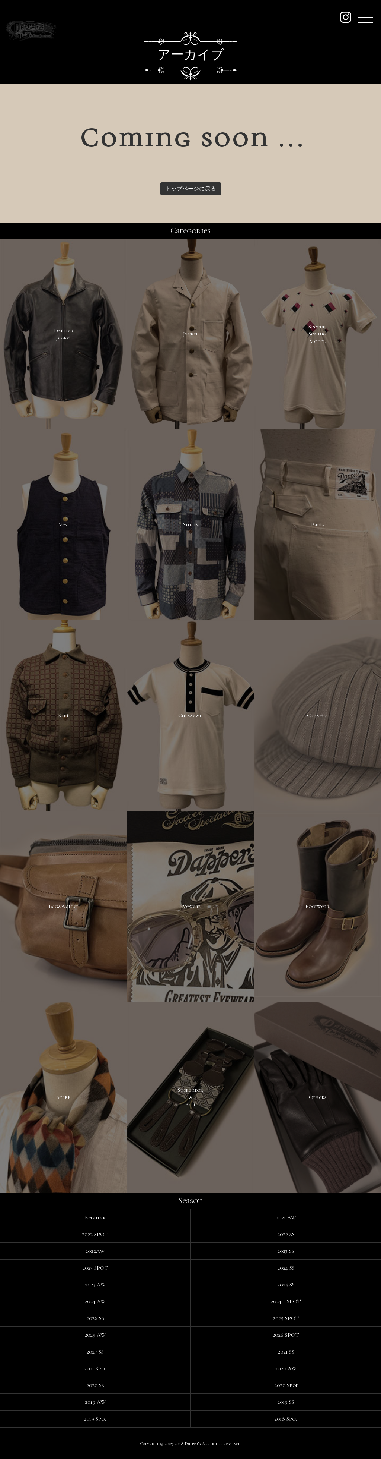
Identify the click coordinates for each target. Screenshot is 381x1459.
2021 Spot (95, 1368)
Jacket (190, 333)
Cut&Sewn (190, 715)
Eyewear (190, 906)
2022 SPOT (95, 1234)
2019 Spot (95, 1418)
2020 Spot (286, 1385)
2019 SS (285, 1402)
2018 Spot (285, 1418)
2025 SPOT (286, 1318)
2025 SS (286, 1284)
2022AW (95, 1251)
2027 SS (95, 1351)
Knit (63, 715)
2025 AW (95, 1335)
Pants (317, 524)
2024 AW (95, 1301)
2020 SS (95, 1385)
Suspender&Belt (190, 1097)
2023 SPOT (95, 1267)
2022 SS (286, 1234)
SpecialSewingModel (317, 333)
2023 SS (285, 1251)
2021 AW (286, 1217)
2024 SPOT (285, 1301)
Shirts (190, 524)
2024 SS (286, 1267)
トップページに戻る (191, 188)
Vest (63, 524)
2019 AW (95, 1402)
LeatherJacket (63, 334)
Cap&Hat (317, 715)
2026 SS (95, 1318)
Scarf (63, 1097)
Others (317, 1097)
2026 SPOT (285, 1335)
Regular (95, 1217)
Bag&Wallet (63, 906)
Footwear (317, 906)
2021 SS (286, 1351)
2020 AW (286, 1368)
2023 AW (95, 1284)
